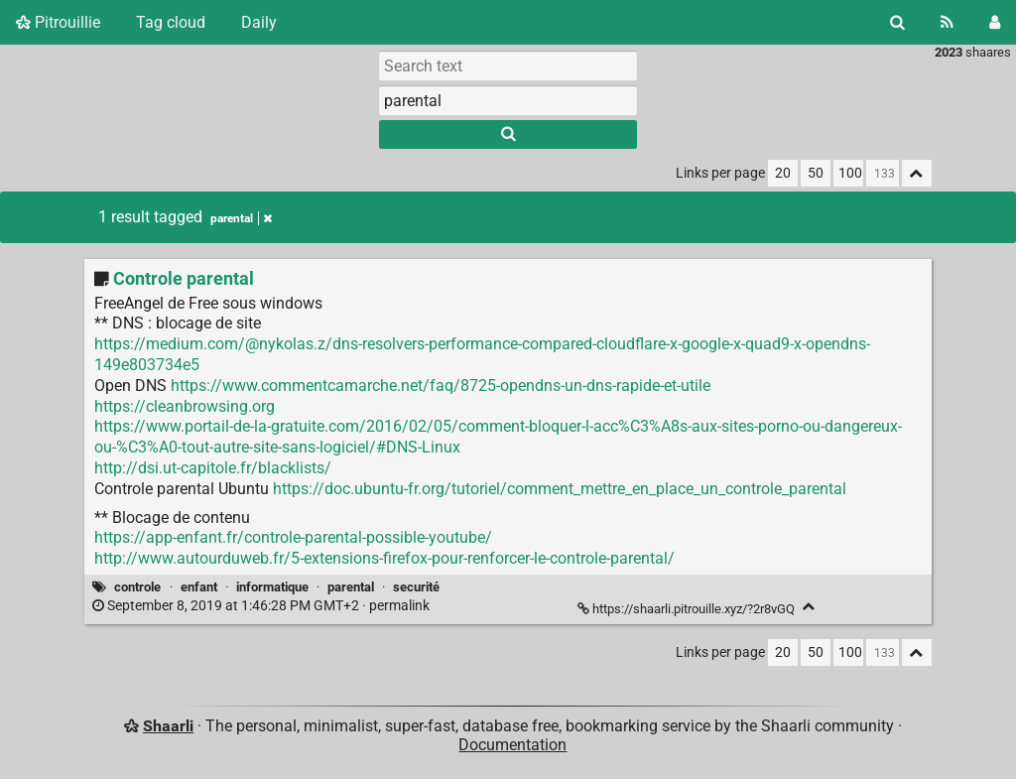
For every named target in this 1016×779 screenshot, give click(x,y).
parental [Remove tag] (241, 218)
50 (816, 173)
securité (416, 587)
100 (850, 173)
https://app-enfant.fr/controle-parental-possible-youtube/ (293, 537)
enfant (199, 587)
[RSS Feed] (947, 22)
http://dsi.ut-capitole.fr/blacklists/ (212, 467)
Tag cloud (170, 22)
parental (350, 587)
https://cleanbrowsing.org (184, 406)
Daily (259, 22)
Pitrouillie (58, 22)
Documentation (512, 744)
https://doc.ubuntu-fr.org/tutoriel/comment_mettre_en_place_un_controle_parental (559, 488)
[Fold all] (917, 173)
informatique (272, 587)
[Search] (897, 22)
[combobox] (508, 100)
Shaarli (168, 725)
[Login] (994, 22)
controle (137, 587)
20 (783, 173)
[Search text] (508, 65)
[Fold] (809, 606)
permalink (262, 605)
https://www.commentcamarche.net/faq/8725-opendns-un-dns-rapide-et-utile (440, 385)
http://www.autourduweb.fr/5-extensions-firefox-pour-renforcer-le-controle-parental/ (384, 558)
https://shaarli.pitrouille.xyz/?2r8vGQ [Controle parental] (687, 608)
